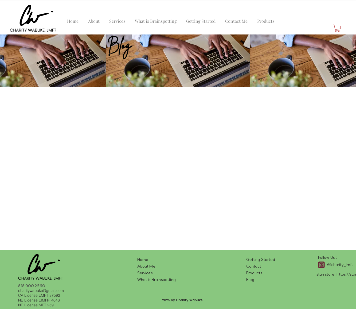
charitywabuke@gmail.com (41, 290)
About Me (146, 266)
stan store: (326, 274)
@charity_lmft (340, 265)
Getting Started (260, 260)
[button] (337, 28)
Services (144, 273)
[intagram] (321, 264)
